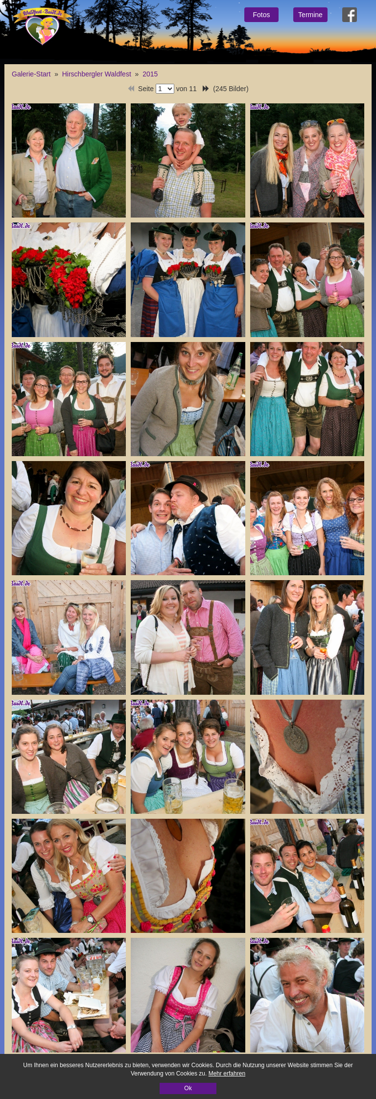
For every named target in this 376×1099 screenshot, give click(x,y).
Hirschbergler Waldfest (96, 74)
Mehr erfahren (227, 1073)
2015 (150, 74)
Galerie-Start (31, 74)
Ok (187, 1088)
